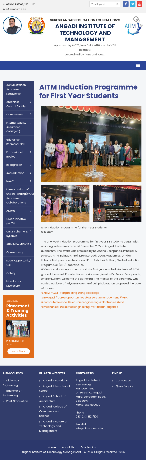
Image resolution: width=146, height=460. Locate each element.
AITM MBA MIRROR (17, 244)
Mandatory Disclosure (13, 284)
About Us (68, 446)
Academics (88, 446)
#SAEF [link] (54, 293)
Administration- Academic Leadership (16, 89)
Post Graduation (17, 401)
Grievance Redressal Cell (15, 142)
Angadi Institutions (55, 380)
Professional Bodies (14, 154)
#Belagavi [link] (48, 297)
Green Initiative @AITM (16, 221)
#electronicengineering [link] (83, 302)
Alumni (10, 211)
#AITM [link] (45, 293)
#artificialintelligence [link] (104, 307)
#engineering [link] (68, 293)
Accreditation (15, 173)
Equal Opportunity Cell (18, 263)
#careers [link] (91, 297)
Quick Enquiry (124, 386)
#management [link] (108, 297)
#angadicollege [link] (88, 293)
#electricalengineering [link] (75, 307)
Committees (14, 114)
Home (52, 446)
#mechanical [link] (50, 307)
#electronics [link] (107, 302)
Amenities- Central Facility (16, 104)
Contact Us (123, 380)
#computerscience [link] (54, 302)
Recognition (14, 165)
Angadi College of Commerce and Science (53, 411)
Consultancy (14, 252)
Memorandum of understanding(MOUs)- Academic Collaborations (20, 196)
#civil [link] (120, 302)
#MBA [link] (124, 297)
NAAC (10, 181)
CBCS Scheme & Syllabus (17, 234)
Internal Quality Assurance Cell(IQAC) (16, 127)
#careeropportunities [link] (69, 297)
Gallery (10, 273)
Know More (18, 351)
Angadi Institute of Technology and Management (53, 426)
